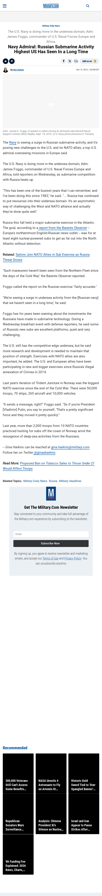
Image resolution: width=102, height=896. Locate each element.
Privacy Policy (72, 558)
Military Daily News (51, 26)
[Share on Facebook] (63, 61)
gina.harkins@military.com (70, 447)
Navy (12, 142)
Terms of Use (50, 558)
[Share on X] (70, 61)
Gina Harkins (18, 70)
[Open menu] (4, 5)
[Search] (87, 6)
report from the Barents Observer (63, 228)
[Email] (76, 61)
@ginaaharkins (44, 453)
